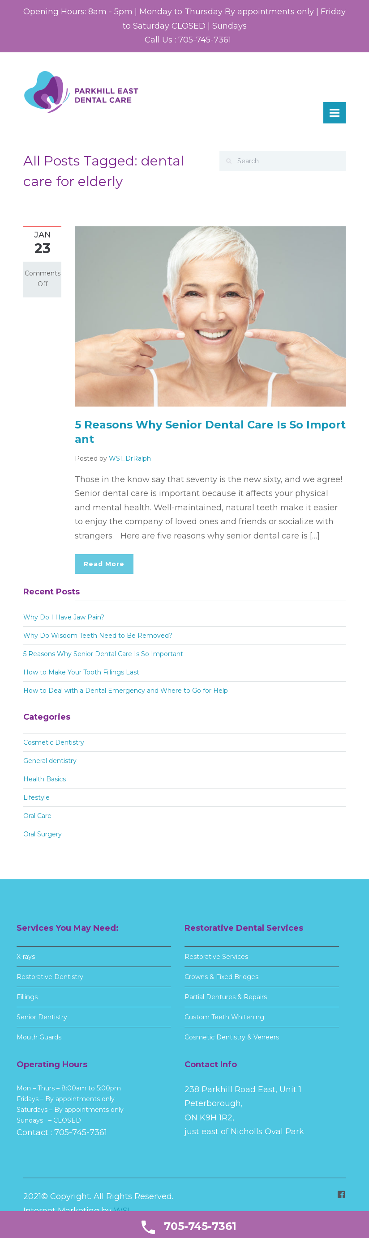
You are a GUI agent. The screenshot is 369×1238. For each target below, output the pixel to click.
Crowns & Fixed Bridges (220, 977)
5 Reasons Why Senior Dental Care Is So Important (103, 654)
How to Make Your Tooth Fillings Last (81, 672)
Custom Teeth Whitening (222, 1017)
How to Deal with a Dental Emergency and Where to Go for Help (125, 691)
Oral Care (37, 816)
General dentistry (50, 761)
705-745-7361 (78, 1132)
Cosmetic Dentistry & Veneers (230, 1037)
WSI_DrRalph (130, 458)
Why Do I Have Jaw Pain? (63, 617)
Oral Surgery (42, 834)
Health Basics (44, 779)
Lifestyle (36, 797)
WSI (122, 1209)
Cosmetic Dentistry (53, 742)
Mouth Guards (37, 1037)
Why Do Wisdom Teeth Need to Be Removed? (97, 636)
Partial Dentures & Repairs (224, 997)
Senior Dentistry (41, 1017)
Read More (104, 564)
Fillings (25, 997)
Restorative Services (214, 957)
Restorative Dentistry (48, 977)
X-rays (24, 957)
